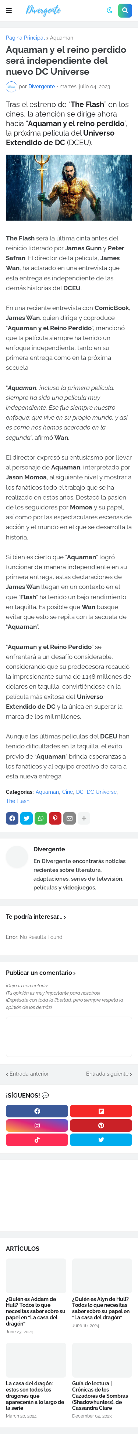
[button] (9, 10)
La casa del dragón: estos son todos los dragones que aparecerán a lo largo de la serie (35, 1396)
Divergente (49, 849)
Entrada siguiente (107, 1074)
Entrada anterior (29, 1074)
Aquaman (61, 37)
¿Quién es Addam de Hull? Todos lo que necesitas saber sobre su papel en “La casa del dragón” (36, 1311)
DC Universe (102, 792)
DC (80, 792)
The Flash (17, 801)
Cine (67, 792)
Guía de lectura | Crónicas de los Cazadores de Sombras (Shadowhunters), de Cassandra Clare (100, 1396)
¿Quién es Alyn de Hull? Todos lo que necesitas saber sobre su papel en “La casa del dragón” (101, 1308)
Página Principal (25, 37)
